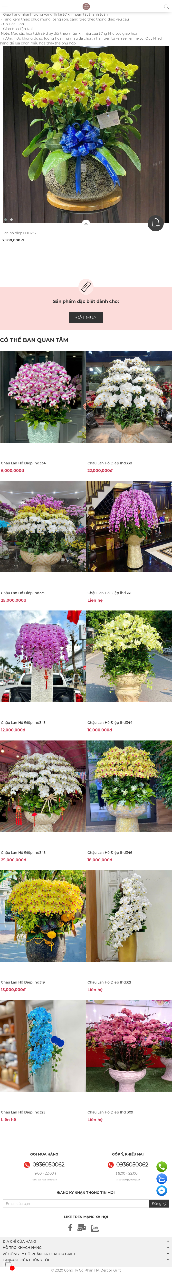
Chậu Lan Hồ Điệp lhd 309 (110, 1112)
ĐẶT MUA (86, 317)
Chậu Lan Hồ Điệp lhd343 (23, 722)
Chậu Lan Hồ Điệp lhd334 (23, 463)
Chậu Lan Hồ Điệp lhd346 (109, 852)
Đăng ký (159, 1203)
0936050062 (132, 1164)
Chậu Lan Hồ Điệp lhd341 (109, 593)
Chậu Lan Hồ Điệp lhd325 (23, 1112)
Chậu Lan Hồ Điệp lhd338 (109, 463)
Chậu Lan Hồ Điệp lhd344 (109, 722)
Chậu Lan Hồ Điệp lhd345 (23, 852)
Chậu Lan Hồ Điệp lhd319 (23, 982)
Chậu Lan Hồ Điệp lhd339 (23, 593)
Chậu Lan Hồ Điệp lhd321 (109, 982)
